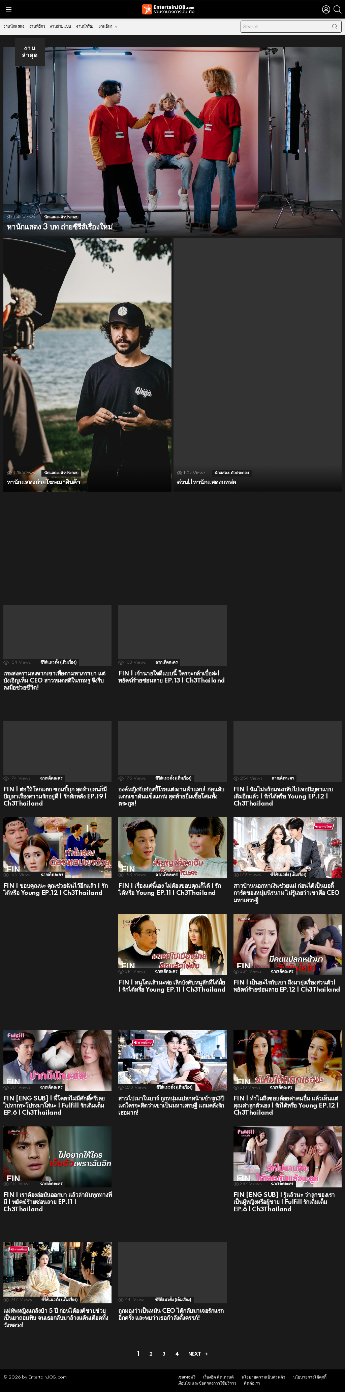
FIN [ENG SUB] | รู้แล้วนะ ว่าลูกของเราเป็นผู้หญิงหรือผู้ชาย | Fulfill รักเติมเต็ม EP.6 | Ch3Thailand (284, 1202)
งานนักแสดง (13, 26)
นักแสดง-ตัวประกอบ (61, 217)
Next (194, 1354)
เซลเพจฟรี (186, 1377)
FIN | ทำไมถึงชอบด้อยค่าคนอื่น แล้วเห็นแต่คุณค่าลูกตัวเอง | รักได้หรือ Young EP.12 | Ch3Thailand (286, 1105)
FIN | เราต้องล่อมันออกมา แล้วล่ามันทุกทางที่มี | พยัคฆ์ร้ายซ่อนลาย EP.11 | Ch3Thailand (57, 1202)
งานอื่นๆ (105, 28)
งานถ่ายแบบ (60, 26)
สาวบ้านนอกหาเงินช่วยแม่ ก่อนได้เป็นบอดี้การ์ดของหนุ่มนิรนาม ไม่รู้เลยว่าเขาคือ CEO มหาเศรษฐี (286, 893)
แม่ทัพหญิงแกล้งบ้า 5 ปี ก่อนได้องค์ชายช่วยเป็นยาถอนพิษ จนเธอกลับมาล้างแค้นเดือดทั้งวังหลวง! (55, 1318)
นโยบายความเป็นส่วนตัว (263, 1377)
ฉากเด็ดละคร (166, 662)
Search (335, 28)
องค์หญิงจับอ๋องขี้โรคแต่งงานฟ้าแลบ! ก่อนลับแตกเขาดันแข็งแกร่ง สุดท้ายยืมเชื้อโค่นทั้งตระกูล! (171, 796)
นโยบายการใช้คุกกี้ (309, 1377)
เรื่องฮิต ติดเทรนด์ (218, 1377)
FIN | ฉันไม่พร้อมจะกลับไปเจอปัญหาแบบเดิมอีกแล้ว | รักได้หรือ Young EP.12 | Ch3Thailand (283, 796)
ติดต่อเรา (252, 1384)
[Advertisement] (172, 544)
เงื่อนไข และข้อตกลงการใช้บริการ (207, 1384)
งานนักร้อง (85, 26)
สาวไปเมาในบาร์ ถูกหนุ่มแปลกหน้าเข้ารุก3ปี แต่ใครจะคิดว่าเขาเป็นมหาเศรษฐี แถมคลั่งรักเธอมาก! (171, 1105)
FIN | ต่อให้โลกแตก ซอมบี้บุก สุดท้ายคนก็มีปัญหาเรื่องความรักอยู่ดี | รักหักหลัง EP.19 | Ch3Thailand (54, 796)
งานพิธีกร (37, 26)
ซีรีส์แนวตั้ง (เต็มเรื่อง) (58, 662)
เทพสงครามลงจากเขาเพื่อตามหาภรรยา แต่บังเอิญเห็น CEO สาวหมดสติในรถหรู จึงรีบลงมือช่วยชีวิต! (54, 680)
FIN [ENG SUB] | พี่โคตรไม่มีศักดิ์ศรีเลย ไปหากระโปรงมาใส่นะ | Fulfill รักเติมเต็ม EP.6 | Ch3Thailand (54, 1105)
